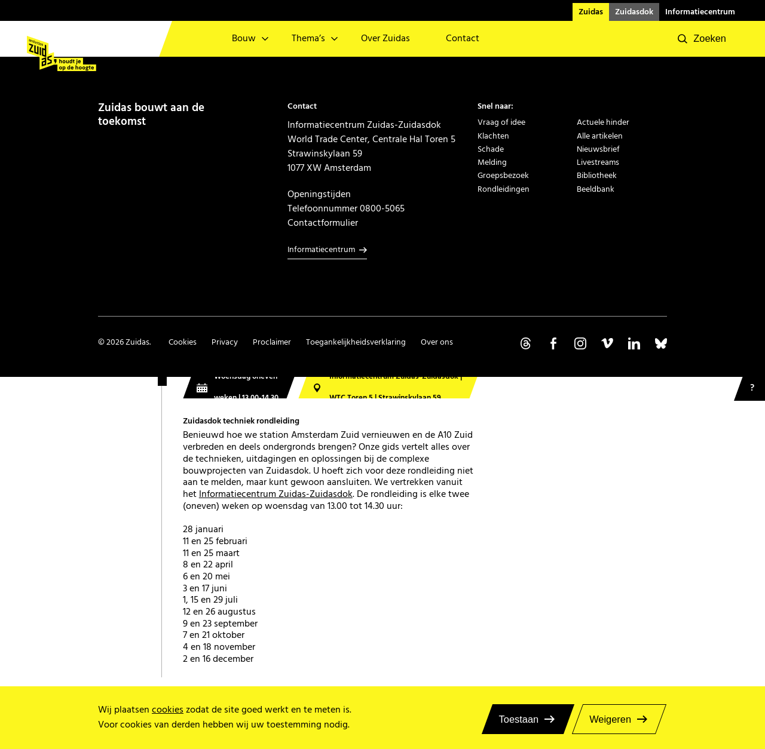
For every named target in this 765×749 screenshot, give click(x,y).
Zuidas (591, 12)
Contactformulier (322, 222)
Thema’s (308, 38)
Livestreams (598, 162)
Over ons (437, 342)
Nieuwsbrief (598, 149)
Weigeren (610, 719)
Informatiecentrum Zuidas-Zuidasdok (276, 494)
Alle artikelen (600, 136)
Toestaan (519, 719)
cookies (167, 710)
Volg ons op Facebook (553, 343)
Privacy (225, 342)
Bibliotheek (597, 176)
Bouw (244, 38)
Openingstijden (319, 194)
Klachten (493, 136)
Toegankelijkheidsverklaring (356, 342)
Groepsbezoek (503, 176)
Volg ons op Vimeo (607, 343)
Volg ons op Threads (527, 343)
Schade (491, 149)
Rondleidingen (504, 189)
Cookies (183, 342)
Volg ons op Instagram (580, 343)
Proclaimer (272, 342)
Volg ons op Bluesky (661, 343)
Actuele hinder (603, 122)
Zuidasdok (634, 12)
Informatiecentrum (700, 12)
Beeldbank (595, 189)
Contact (462, 38)
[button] (702, 39)
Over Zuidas (385, 38)
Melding (492, 162)
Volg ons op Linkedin (634, 343)
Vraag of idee (501, 122)
